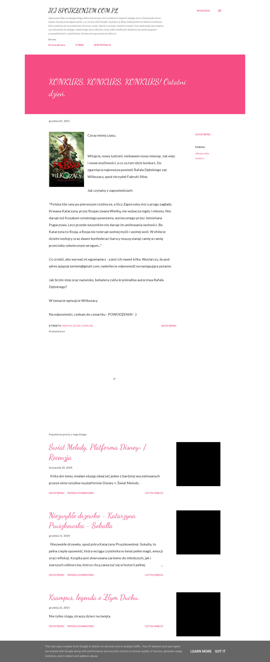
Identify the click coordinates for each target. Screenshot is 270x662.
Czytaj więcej (154, 492)
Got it (220, 651)
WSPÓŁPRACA (102, 44)
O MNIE (79, 44)
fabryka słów (202, 153)
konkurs (199, 158)
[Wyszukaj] (203, 11)
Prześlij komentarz (80, 492)
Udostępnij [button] (203, 134)
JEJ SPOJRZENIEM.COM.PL (83, 10)
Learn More (201, 651)
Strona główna (56, 44)
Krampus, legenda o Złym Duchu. (94, 597)
